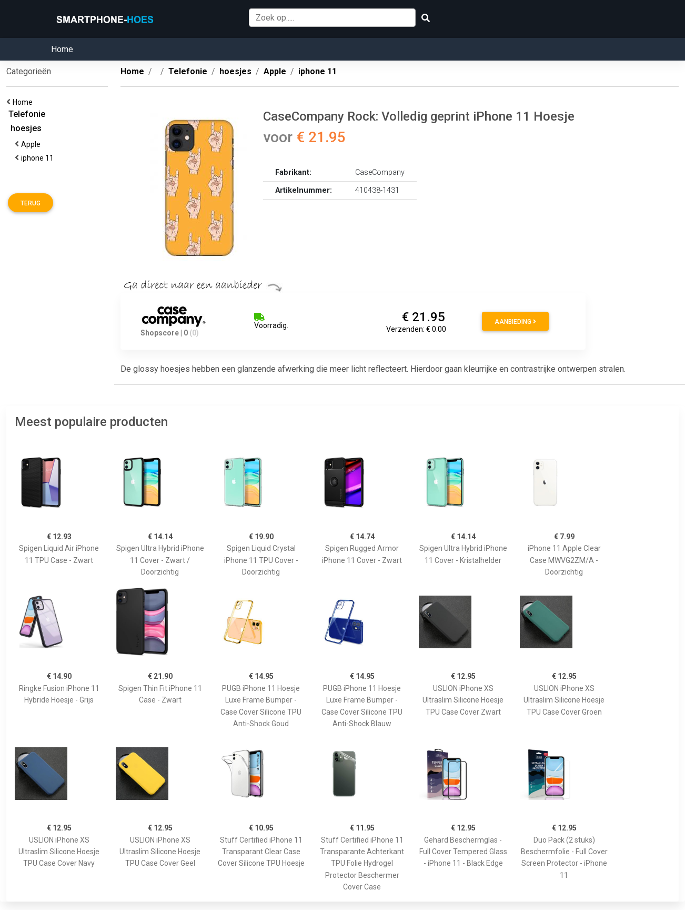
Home (62, 49)
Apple (32, 144)
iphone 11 (39, 158)
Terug (31, 203)
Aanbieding (515, 321)
